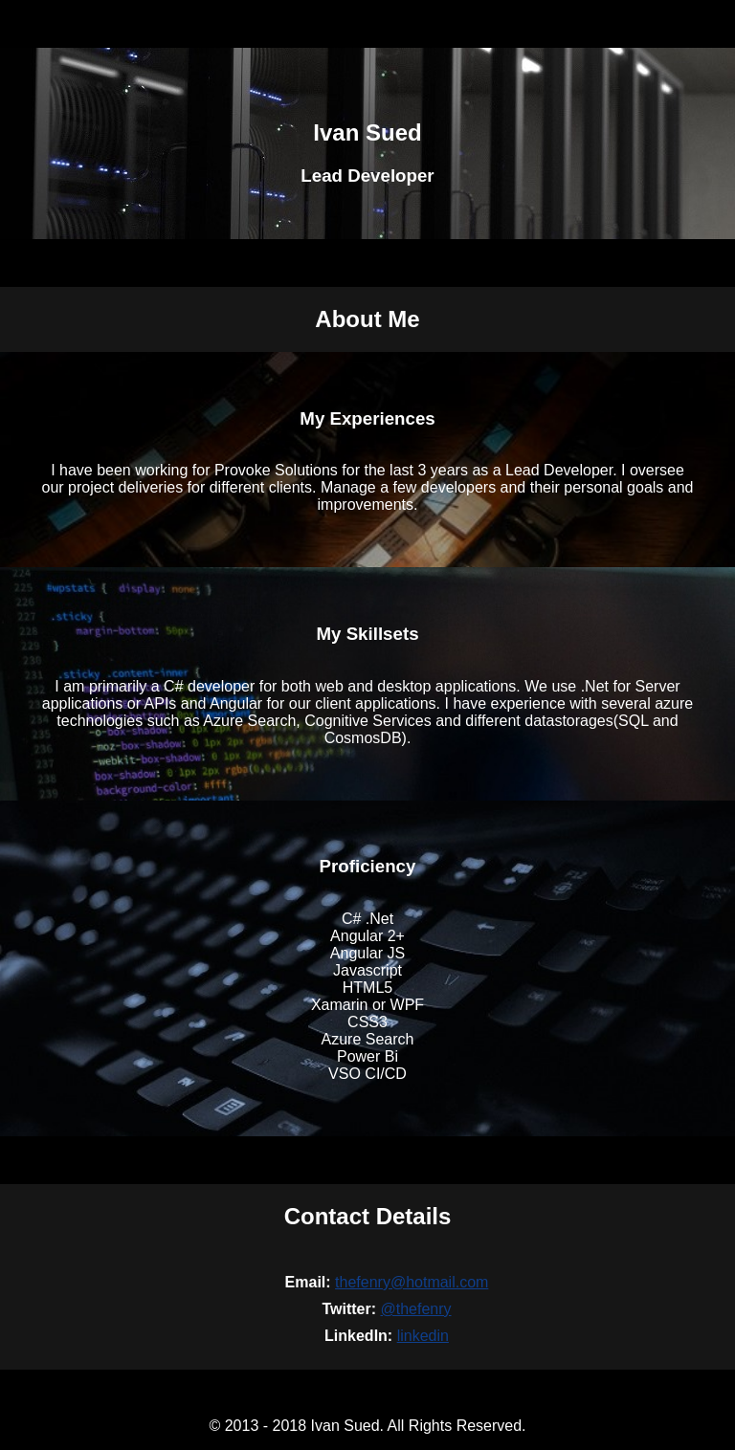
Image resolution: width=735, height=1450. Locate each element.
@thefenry (415, 1309)
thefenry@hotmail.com (411, 1282)
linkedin (423, 1336)
